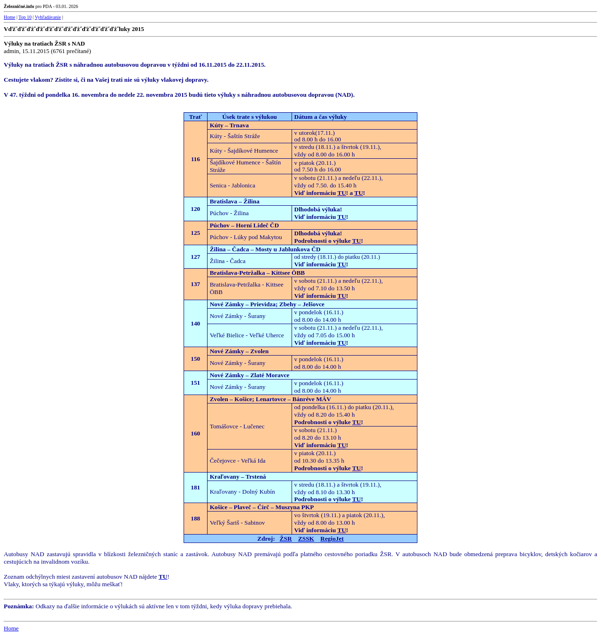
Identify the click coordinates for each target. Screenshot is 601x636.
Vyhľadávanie (48, 17)
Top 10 (24, 17)
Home (9, 17)
